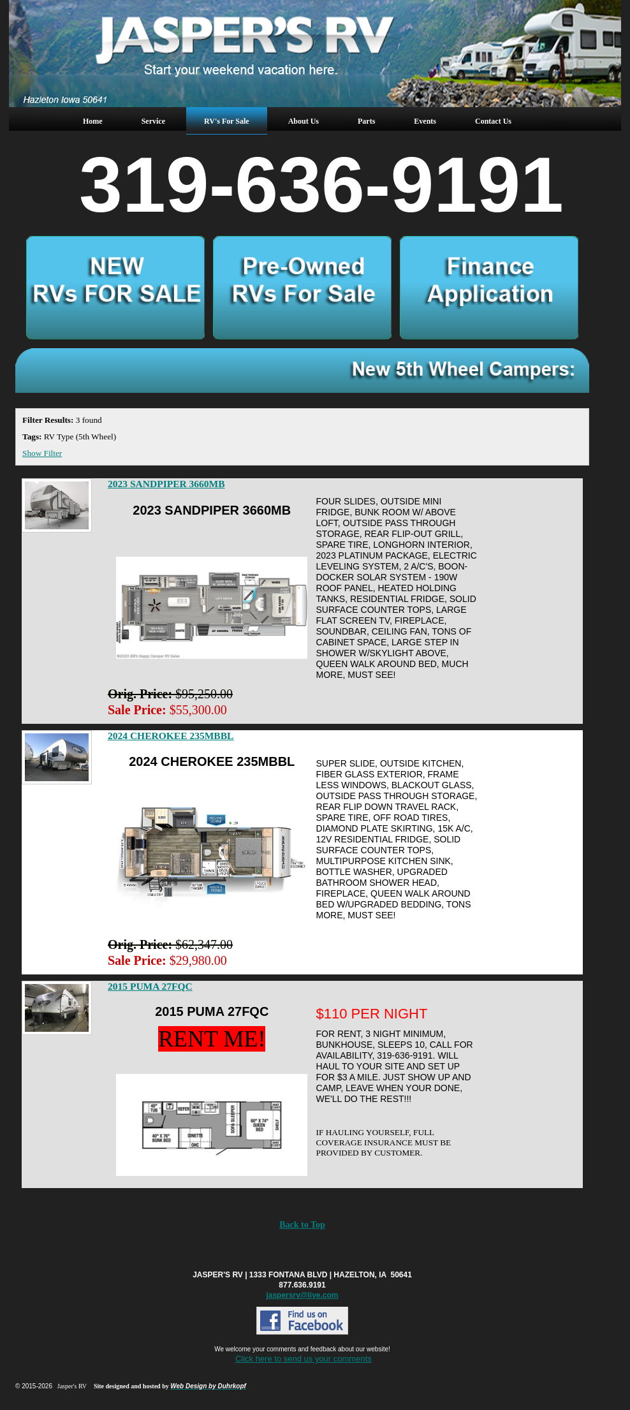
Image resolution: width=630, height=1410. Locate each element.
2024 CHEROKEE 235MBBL (170, 735)
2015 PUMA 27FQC (150, 986)
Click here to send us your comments (303, 1358)
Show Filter (42, 453)
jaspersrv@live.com (302, 1295)
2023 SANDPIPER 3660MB (166, 483)
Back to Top (302, 1225)
